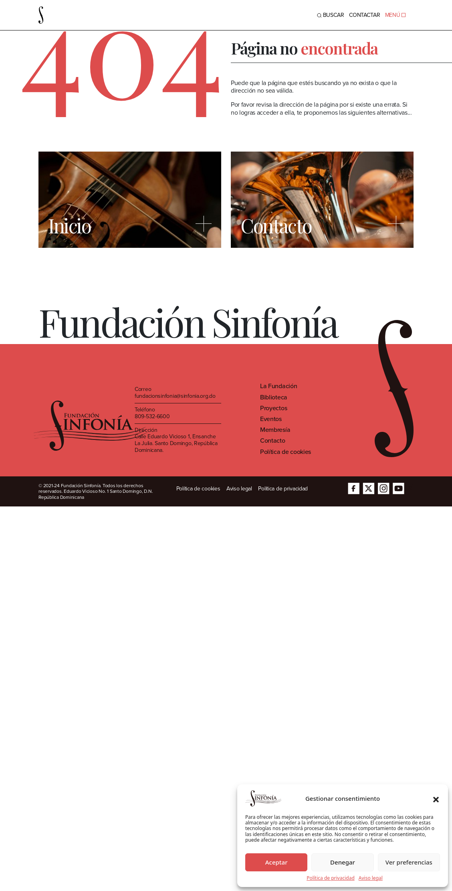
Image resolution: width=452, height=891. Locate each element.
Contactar (364, 15)
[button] (436, 798)
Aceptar (276, 862)
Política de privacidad (331, 878)
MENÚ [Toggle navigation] (395, 15)
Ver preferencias (408, 862)
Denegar (342, 862)
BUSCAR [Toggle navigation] (330, 15)
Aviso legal (371, 878)
